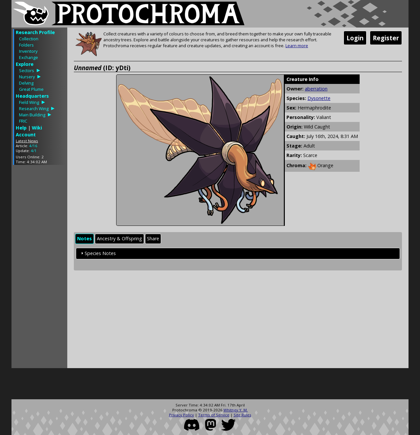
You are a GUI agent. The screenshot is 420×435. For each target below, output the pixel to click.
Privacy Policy (181, 414)
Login (355, 38)
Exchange (28, 57)
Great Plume (31, 89)
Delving (26, 83)
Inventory (28, 51)
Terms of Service (213, 414)
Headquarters (32, 96)
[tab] (84, 239)
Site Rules (242, 414)
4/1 (34, 150)
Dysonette (318, 98)
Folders (26, 45)
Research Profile (35, 32)
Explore (24, 64)
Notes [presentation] (84, 238)
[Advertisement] (39, 268)
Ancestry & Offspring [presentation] (119, 238)
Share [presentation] (153, 238)
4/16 (33, 145)
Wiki (37, 128)
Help (21, 128)
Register (386, 38)
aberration (316, 89)
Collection (28, 39)
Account (26, 134)
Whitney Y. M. (235, 409)
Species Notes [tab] (97, 253)
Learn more (296, 46)
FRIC (23, 121)
